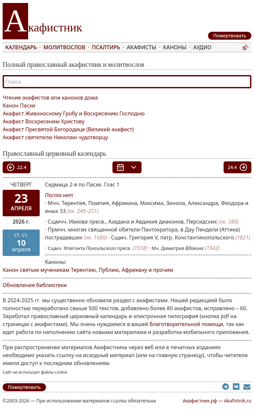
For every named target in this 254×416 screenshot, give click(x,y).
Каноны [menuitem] (175, 47)
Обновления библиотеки (35, 285)
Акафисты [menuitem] (141, 47)
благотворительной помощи (186, 324)
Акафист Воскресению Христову (43, 121)
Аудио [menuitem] (202, 47)
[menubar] (122, 47)
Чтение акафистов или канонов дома (50, 97)
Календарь (21, 47)
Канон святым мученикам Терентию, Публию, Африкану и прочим (88, 269)
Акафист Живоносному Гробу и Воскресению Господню (74, 113)
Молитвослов (64, 47)
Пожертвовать (24, 387)
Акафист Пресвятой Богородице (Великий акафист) (68, 129)
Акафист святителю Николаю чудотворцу (55, 137)
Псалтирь (106, 47)
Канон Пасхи (19, 105)
